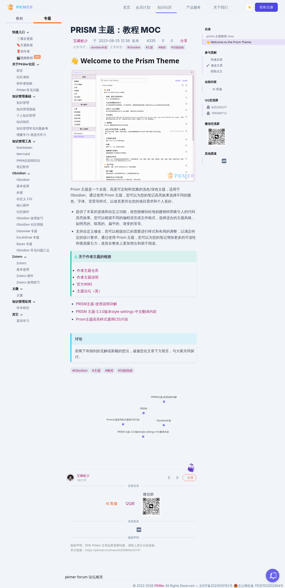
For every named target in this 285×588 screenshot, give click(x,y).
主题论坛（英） (89, 290)
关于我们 (220, 7)
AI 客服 (214, 89)
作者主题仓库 (87, 270)
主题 (149, 47)
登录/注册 (266, 7)
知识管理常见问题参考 (32, 128)
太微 (19, 295)
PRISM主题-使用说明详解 (96, 303)
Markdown (24, 147)
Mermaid (23, 154)
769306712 (216, 113)
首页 (126, 7)
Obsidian (23, 179)
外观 (19, 192)
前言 (19, 70)
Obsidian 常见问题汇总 (32, 250)
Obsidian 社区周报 (29, 224)
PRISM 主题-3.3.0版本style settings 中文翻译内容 (116, 311)
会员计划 (143, 7)
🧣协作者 (23, 51)
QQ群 (130, 503)
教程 (19, 18)
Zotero (21, 263)
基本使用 (22, 186)
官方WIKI (84, 284)
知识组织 (22, 122)
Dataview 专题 (26, 231)
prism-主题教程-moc (220, 36)
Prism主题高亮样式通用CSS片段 (102, 319)
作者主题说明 (87, 277)
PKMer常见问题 (27, 90)
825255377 (216, 107)
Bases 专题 (24, 244)
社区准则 (22, 77)
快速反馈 (214, 59)
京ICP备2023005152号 (216, 586)
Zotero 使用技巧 (28, 282)
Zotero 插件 (24, 276)
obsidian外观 (99, 47)
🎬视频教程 (28, 57)
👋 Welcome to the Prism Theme (228, 42)
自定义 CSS (24, 199)
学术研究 (22, 308)
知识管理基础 (25, 109)
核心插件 (22, 205)
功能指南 (177, 47)
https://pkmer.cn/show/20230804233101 (113, 550)
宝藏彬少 (80, 40)
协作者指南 (24, 83)
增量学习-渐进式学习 (31, 134)
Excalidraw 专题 (27, 237)
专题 (47, 18)
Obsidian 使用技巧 (29, 218)
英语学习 (22, 321)
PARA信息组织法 (28, 160)
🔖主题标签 (24, 45)
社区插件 (22, 212)
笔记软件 (22, 167)
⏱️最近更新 (24, 38)
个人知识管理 (25, 115)
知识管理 (22, 102)
